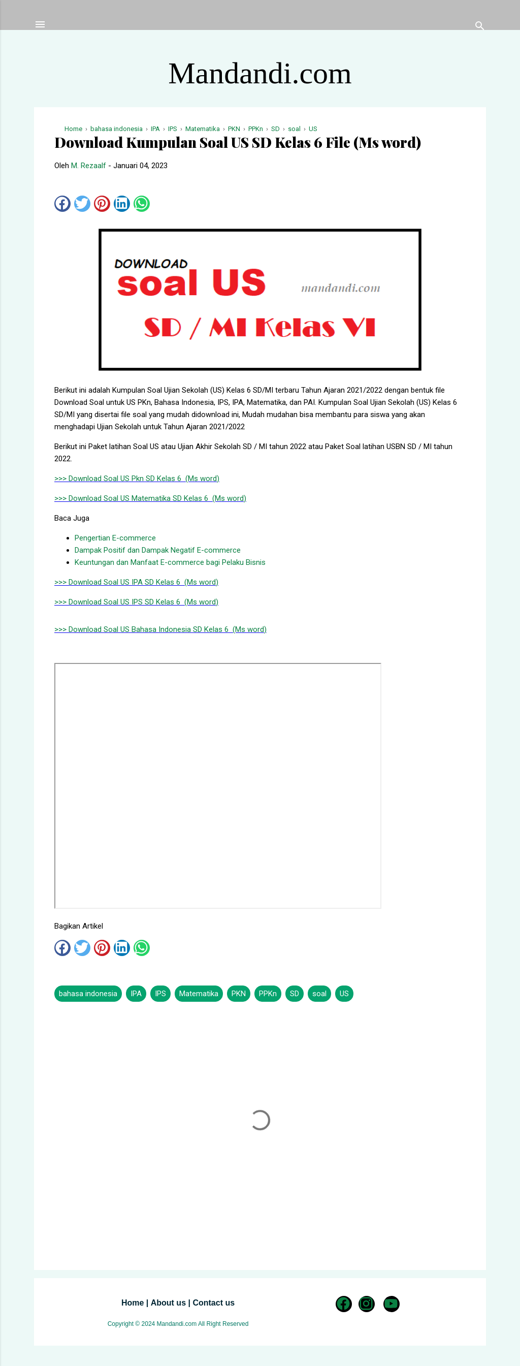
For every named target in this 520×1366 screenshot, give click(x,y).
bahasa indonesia (88, 993)
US (344, 993)
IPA (136, 993)
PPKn (268, 993)
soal (319, 993)
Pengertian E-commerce (115, 538)
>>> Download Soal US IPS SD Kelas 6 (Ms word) (136, 602)
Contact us (213, 1302)
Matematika (198, 993)
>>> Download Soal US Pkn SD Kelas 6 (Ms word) (136, 478)
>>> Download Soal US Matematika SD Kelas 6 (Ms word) (150, 498)
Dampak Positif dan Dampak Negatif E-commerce (158, 550)
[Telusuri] (480, 27)
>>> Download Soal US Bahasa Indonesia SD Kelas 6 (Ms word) (160, 629)
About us (168, 1302)
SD (294, 993)
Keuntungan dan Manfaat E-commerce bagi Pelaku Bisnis (170, 562)
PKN (239, 993)
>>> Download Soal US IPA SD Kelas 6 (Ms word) (136, 582)
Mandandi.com (260, 73)
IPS (160, 993)
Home (132, 1302)
